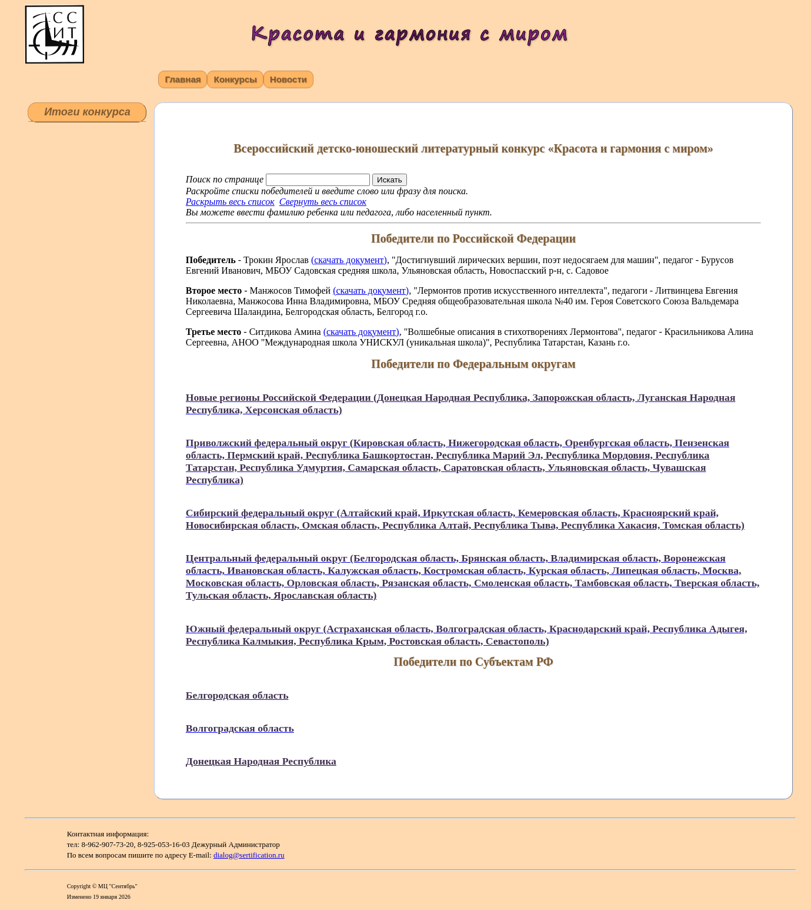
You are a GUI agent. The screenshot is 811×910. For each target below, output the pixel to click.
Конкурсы (234, 79)
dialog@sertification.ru (249, 855)
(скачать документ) (349, 260)
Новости (288, 79)
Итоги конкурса (87, 112)
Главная (183, 79)
